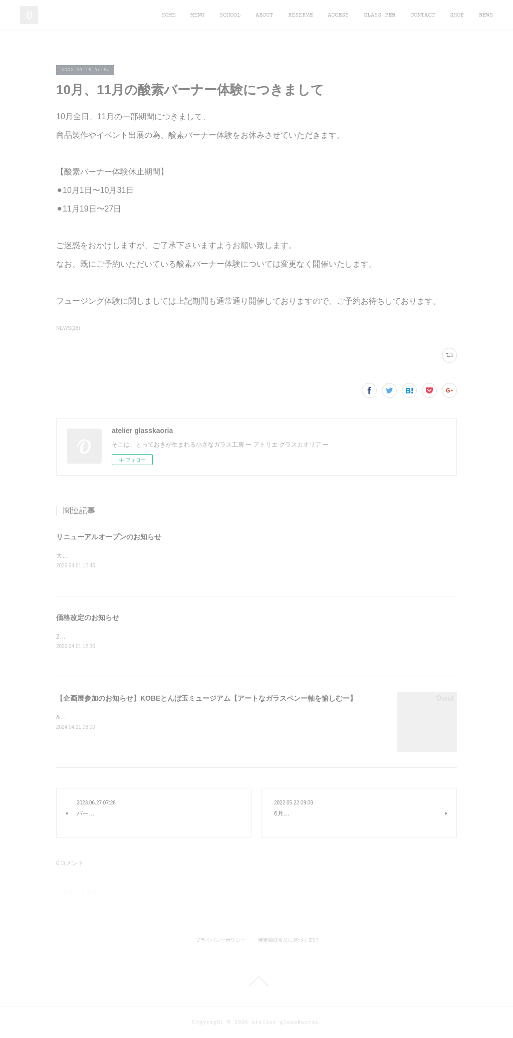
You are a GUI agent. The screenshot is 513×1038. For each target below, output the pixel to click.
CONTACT (422, 15)
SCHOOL (229, 15)
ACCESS (338, 15)
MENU (197, 15)
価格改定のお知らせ (87, 618)
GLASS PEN (379, 15)
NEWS (486, 15)
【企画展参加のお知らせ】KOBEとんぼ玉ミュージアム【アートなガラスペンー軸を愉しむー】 (206, 699)
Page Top (256, 982)
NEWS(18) (68, 328)
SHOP (457, 15)
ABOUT (264, 15)
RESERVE (300, 15)
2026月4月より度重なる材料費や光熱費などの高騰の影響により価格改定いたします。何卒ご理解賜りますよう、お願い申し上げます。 (238, 637)
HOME (168, 15)
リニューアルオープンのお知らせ (108, 537)
